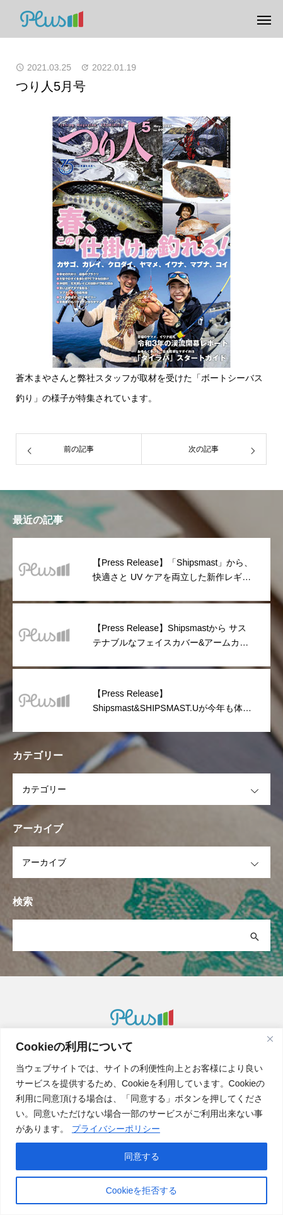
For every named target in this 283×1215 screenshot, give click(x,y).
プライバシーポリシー (116, 1129)
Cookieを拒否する (142, 1190)
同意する (141, 1156)
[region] (141, 1121)
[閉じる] (269, 1038)
